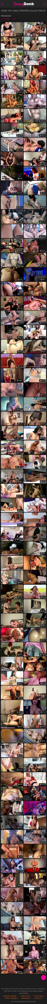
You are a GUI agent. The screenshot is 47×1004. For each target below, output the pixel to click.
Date (14, 18)
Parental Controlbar (9, 996)
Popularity (6, 18)
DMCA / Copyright (11, 998)
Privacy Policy (38, 996)
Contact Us (38, 998)
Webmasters (25, 998)
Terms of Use (25, 996)
